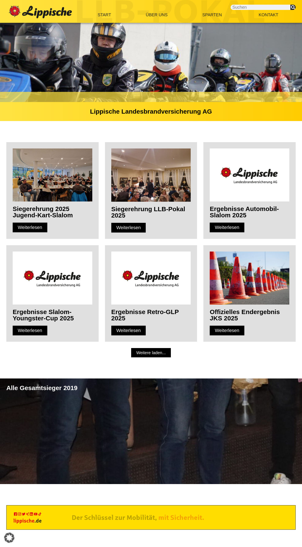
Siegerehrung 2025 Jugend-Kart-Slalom (43, 212)
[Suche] (293, 7)
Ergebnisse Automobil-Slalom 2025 (244, 212)
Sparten (213, 14)
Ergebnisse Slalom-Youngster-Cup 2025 (43, 315)
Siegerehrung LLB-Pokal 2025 (148, 212)
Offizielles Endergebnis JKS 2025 (245, 315)
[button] (151, 352)
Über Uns (156, 14)
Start (104, 14)
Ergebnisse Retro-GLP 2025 (145, 315)
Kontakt (268, 14)
